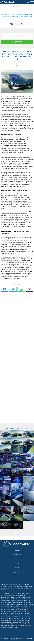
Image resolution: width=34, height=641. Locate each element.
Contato (17, 563)
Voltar (18, 66)
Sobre (17, 568)
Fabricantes (17, 554)
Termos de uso (17, 572)
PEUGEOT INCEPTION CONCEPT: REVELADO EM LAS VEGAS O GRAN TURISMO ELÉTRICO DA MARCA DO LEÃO (17, 16)
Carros (17, 559)
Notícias (17, 9)
